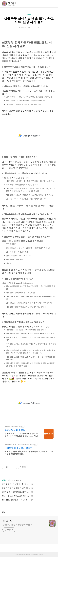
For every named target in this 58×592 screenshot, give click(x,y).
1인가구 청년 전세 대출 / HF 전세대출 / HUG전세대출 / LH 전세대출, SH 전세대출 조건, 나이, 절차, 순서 (16, 527)
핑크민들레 (8, 556)
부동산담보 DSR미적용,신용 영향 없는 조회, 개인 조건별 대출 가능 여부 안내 (21, 469)
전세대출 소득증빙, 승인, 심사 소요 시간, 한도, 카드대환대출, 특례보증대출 (16, 531)
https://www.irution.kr (12, 461)
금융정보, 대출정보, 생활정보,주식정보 (17, 559)
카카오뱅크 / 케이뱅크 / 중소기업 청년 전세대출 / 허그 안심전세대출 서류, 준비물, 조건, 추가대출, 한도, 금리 (16, 519)
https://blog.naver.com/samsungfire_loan (18, 479)
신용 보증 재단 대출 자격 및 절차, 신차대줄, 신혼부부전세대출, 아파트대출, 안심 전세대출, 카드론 (16, 535)
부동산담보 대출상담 (14, 465)
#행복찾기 (12, 3)
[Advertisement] (29, 53)
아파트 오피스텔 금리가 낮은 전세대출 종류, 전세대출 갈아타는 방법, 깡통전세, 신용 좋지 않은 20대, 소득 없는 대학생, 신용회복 (16, 523)
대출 (29, 15)
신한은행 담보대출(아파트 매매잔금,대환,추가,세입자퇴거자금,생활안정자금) (28, 487)
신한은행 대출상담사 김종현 (18, 483)
